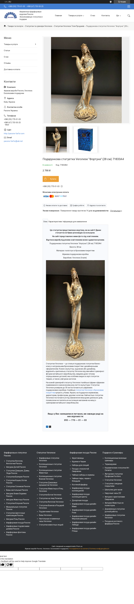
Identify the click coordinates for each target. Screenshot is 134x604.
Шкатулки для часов (113, 490)
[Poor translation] (9, 565)
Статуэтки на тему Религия (50, 498)
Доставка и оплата (12, 69)
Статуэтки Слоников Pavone (18, 486)
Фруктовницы (78, 458)
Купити (53, 179)
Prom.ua (79, 546)
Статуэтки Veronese (113, 480)
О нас (92, 16)
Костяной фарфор (79, 485)
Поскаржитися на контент (78, 549)
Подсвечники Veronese (49, 511)
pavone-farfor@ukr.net (13, 141)
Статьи (7, 50)
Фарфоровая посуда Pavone (18, 523)
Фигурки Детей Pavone (16, 467)
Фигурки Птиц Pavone (15, 519)
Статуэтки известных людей (51, 525)
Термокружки (110, 464)
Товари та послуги (15, 26)
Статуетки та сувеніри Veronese (38, 26)
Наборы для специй (80, 465)
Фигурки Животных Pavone (17, 500)
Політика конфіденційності (99, 549)
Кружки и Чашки (79, 462)
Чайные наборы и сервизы (83, 475)
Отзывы (7, 63)
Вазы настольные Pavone (17, 490)
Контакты (106, 16)
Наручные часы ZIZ (113, 493)
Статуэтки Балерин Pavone (17, 477)
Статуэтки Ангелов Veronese (51, 502)
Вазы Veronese (45, 515)
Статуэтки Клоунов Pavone (17, 503)
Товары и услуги (75, 16)
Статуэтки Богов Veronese (50, 495)
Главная (58, 16)
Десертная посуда (80, 500)
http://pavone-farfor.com (14, 133)
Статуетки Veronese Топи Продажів (69, 26)
